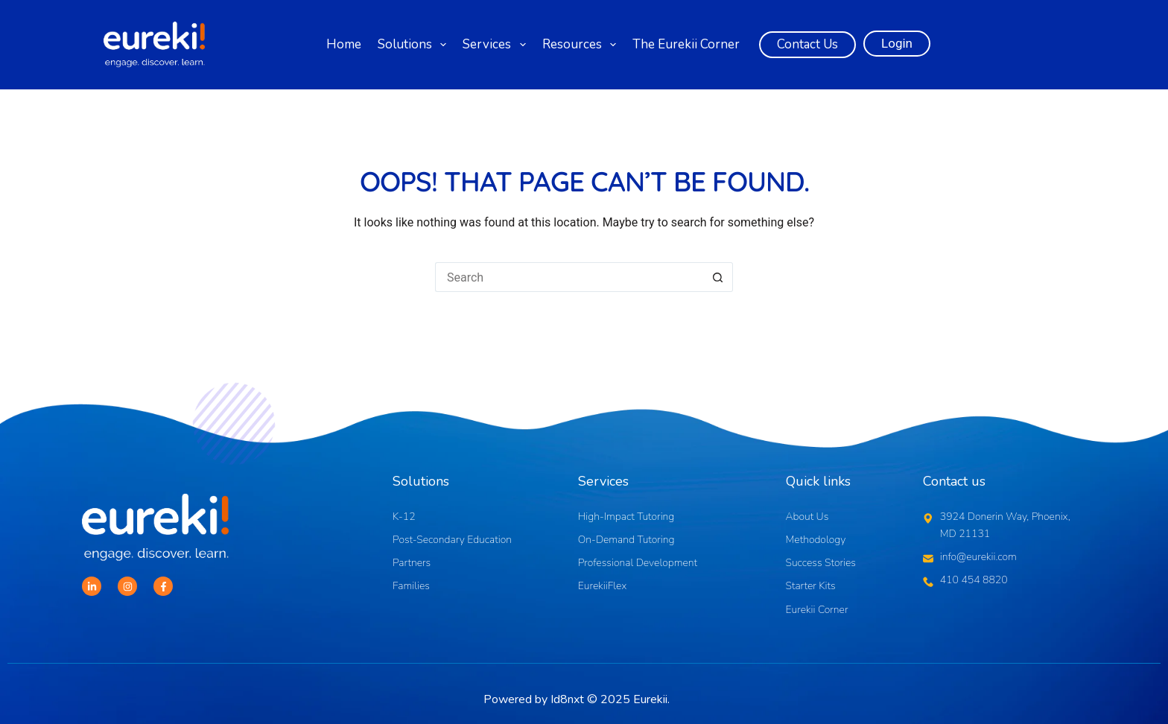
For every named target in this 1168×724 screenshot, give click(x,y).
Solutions (414, 45)
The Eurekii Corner (686, 44)
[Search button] (718, 277)
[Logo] (154, 45)
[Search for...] (569, 277)
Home (343, 44)
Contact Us (807, 44)
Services (496, 45)
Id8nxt (567, 699)
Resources (581, 45)
